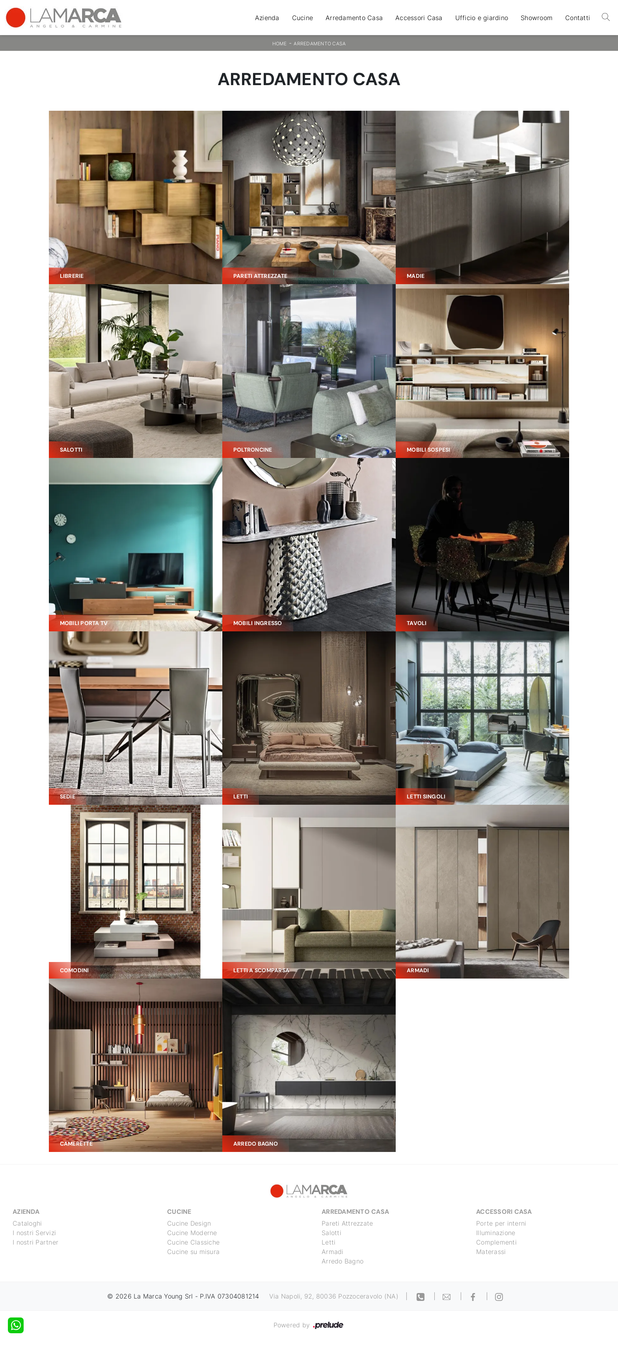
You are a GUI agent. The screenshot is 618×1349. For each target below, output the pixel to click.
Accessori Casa (419, 18)
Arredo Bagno (342, 1261)
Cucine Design (189, 1223)
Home (279, 44)
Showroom (537, 18)
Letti (328, 1242)
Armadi (333, 1252)
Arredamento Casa (354, 18)
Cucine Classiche (193, 1242)
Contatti (577, 18)
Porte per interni (501, 1223)
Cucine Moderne (192, 1233)
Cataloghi (27, 1223)
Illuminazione (495, 1233)
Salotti (331, 1233)
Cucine (302, 18)
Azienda (267, 18)
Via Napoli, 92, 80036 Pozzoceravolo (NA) (333, 1296)
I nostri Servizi (34, 1233)
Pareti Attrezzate (347, 1223)
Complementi (496, 1242)
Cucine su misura (193, 1252)
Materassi (491, 1252)
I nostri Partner (35, 1242)
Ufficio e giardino (481, 18)
